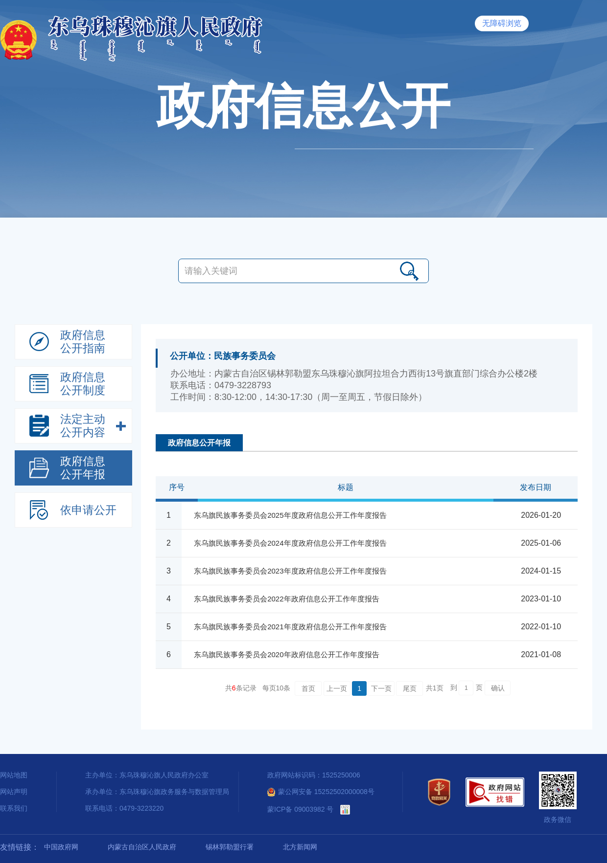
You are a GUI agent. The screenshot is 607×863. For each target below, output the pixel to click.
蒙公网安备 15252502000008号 (320, 792)
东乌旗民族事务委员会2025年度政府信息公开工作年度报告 (290, 515)
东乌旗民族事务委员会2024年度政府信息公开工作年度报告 (290, 543)
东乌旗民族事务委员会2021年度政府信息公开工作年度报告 (290, 626)
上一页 (337, 688)
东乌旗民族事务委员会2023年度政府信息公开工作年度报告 (290, 571)
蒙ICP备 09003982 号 (300, 809)
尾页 (410, 688)
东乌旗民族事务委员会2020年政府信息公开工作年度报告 (286, 654)
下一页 (381, 688)
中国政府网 (61, 847)
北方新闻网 (300, 847)
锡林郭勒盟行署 (230, 847)
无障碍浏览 (501, 23)
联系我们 (13, 808)
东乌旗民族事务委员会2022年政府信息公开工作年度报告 (286, 599)
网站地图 (13, 775)
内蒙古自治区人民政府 (142, 847)
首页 (308, 688)
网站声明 (13, 792)
